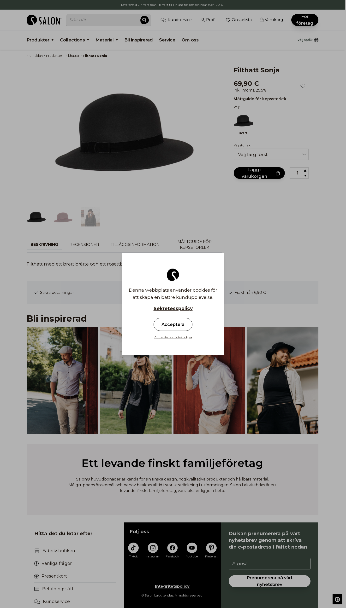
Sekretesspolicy (173, 308)
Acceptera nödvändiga (173, 337)
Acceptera (173, 324)
